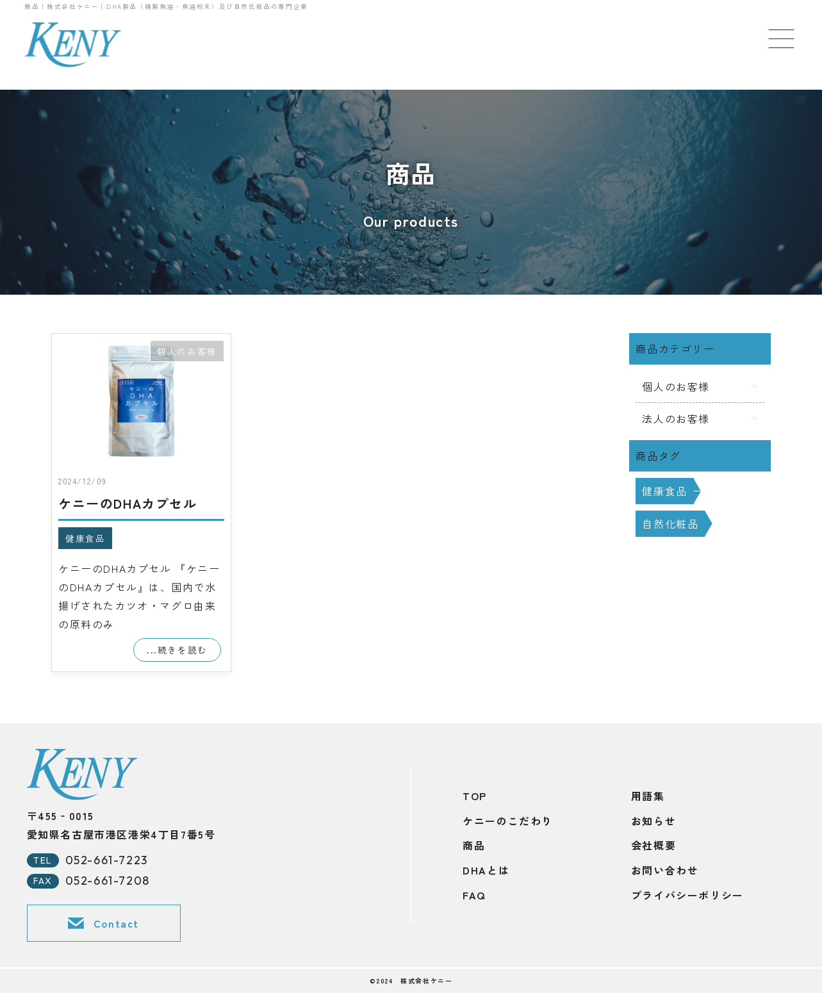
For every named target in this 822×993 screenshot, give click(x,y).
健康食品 (85, 538)
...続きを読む (177, 649)
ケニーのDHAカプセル (127, 503)
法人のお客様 (676, 418)
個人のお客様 (187, 351)
